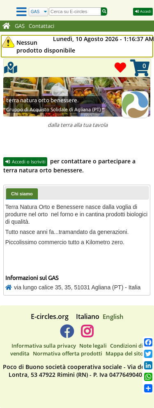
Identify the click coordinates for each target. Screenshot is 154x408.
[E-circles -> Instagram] (87, 334)
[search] (75, 11)
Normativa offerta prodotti (67, 353)
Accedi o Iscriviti (25, 161)
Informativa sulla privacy (43, 345)
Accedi (143, 11)
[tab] (22, 193)
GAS (20, 26)
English (113, 316)
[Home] (6, 26)
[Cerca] (38, 11)
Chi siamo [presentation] (22, 193)
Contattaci (41, 26)
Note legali (93, 345)
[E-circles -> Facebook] (66, 334)
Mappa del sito (124, 353)
